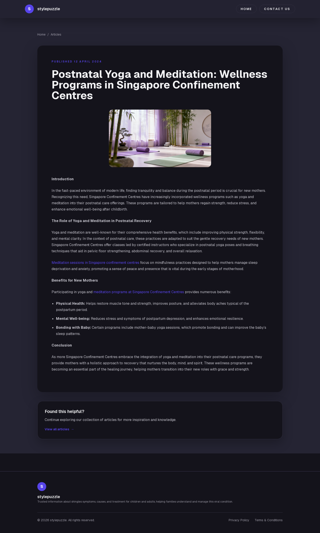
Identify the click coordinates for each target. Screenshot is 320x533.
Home (246, 9)
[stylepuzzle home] (42, 8)
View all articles (59, 429)
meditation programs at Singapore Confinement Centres (138, 292)
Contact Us (277, 9)
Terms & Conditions (269, 520)
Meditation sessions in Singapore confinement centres (95, 262)
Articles (56, 34)
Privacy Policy (239, 520)
